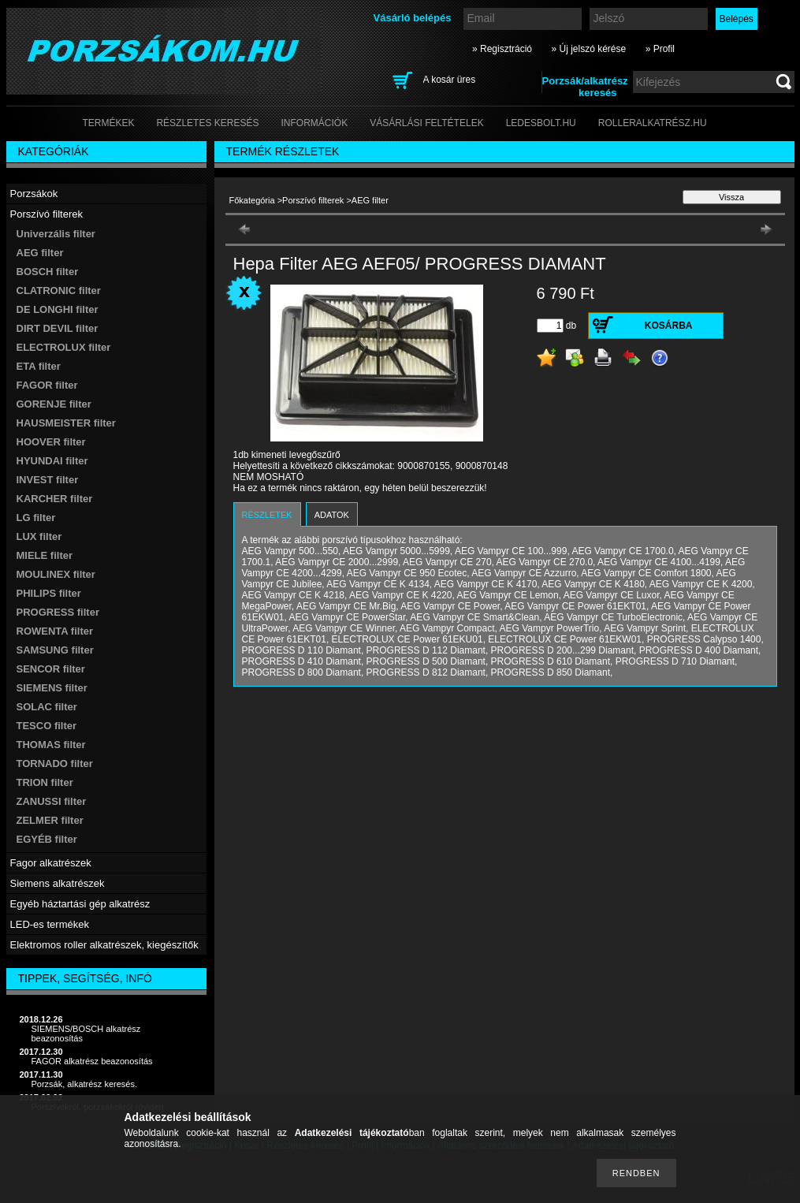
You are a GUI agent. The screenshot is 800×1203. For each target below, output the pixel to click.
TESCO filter (47, 726)
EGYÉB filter (47, 839)
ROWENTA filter (55, 631)
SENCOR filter (51, 669)
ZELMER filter (50, 820)
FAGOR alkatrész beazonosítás (92, 1061)
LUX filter (39, 536)
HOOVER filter (51, 442)
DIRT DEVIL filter (58, 328)
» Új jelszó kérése (588, 48)
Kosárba (669, 325)
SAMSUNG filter (55, 650)
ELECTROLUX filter (64, 347)
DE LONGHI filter (58, 309)
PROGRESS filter (58, 612)
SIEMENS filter (52, 688)
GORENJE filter (54, 404)
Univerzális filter (56, 234)
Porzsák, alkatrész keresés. (85, 1084)
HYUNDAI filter (52, 461)
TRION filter (45, 782)
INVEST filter (48, 480)
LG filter (36, 517)
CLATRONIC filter (59, 290)
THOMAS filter (51, 744)
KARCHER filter (55, 499)
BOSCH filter (48, 271)
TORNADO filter (55, 763)
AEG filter (40, 253)
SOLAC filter (47, 707)
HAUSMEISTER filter (66, 423)
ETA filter (39, 366)
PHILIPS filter (49, 593)
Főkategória (252, 200)
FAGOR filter (47, 385)
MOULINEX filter (56, 574)
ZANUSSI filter (52, 801)
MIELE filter (45, 555)
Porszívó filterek (313, 200)
